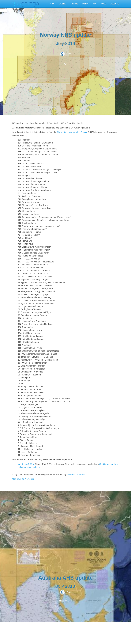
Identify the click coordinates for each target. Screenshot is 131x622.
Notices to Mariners (76, 474)
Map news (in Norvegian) (23, 479)
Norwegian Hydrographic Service (72, 132)
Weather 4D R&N (26, 464)
